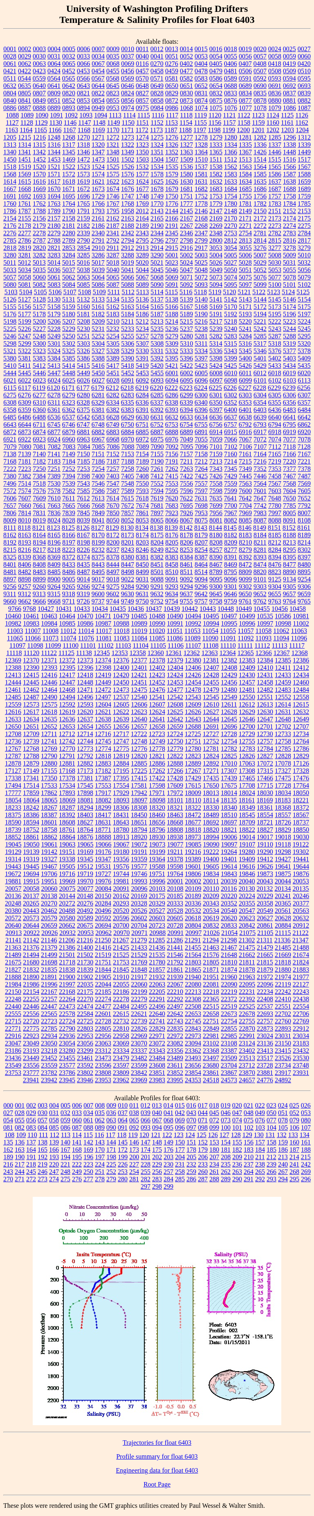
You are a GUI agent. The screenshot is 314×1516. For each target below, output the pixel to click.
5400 (245, 358)
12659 (175, 726)
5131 (68, 299)
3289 (142, 255)
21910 (121, 976)
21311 (264, 940)
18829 (283, 829)
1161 (287, 122)
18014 (229, 792)
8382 (157, 557)
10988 (121, 623)
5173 (274, 306)
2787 (39, 240)
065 (134, 1120)
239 (271, 1164)
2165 (157, 218)
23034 (301, 1035)
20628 (283, 918)
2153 (304, 210)
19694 (31, 873)
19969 (67, 881)
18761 (67, 829)
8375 (98, 557)
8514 (201, 571)
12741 (49, 741)
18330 (211, 807)
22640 (157, 1013)
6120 (53, 387)
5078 (289, 277)
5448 (68, 372)
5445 (24, 372)
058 (54, 1120)
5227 (39, 328)
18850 (301, 829)
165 (42, 1149)
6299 (186, 395)
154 (226, 1142)
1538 (215, 166)
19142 (49, 851)
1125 (287, 115)
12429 (229, 674)
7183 (54, 461)
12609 (193, 704)
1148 (99, 122)
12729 (247, 733)
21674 (301, 954)
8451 (157, 564)
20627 (265, 918)
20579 (49, 918)
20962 (103, 932)
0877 (245, 100)
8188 (289, 535)
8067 (186, 520)
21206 (66, 940)
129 (247, 1134)
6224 (200, 387)
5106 (55, 291)
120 (144, 1134)
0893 (68, 107)
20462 (49, 910)
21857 (157, 969)
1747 (127, 196)
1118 (186, 115)
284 (168, 1179)
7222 (9, 468)
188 (306, 1149)
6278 (54, 395)
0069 (127, 63)
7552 (157, 483)
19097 (229, 844)
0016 (215, 48)
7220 (289, 461)
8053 (142, 520)
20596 (121, 918)
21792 (175, 962)
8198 (83, 542)
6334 (112, 402)
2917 (201, 247)
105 (283, 1127)
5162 (112, 306)
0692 (289, 85)
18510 (229, 814)
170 (100, 1149)
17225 (139, 770)
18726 (283, 822)
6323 (68, 402)
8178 (186, 535)
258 (180, 1171)
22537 (265, 1006)
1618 (68, 181)
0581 (171, 78)
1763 (54, 203)
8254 (201, 549)
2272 (260, 225)
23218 (49, 1050)
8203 (142, 542)
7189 (142, 461)
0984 (157, 107)
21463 (211, 947)
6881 (83, 431)
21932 (157, 976)
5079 (304, 277)
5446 (39, 372)
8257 (215, 549)
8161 (303, 527)
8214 (304, 542)
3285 (83, 255)
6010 (230, 372)
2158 (68, 218)
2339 (83, 233)
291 (248, 1179)
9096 (230, 579)
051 (283, 1112)
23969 (139, 1080)
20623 (247, 918)
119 (132, 1134)
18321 (175, 807)
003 (42, 1105)
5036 (54, 269)
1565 (274, 166)
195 (77, 1156)
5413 (54, 365)
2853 (68, 247)
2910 (98, 247)
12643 (193, 719)
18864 (67, 836)
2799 (201, 240)
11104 (140, 645)
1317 (68, 144)
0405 (215, 63)
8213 (289, 542)
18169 (264, 800)
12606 (139, 704)
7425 (201, 476)
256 (157, 1171)
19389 (193, 859)
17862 (49, 792)
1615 (24, 181)
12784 (265, 748)
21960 (229, 976)
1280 (230, 137)
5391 (142, 358)
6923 (39, 439)
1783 (274, 203)
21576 (211, 954)
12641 (157, 719)
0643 (83, 85)
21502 (85, 954)
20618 (193, 918)
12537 (121, 697)
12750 (175, 741)
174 (145, 1149)
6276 (24, 395)
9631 (142, 593)
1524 (98, 166)
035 (100, 1112)
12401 (139, 667)
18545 (247, 814)
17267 (193, 770)
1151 (142, 122)
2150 (260, 210)
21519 (103, 954)
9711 (68, 601)
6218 (127, 387)
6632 (171, 417)
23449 (31, 1057)
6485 (9, 417)
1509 (186, 159)
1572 (68, 174)
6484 (304, 409)
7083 (69, 446)
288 (214, 1179)
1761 (24, 203)
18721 (265, 822)
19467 (49, 866)
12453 (175, 682)
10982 (13, 623)
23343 (157, 1050)
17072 (265, 763)
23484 (157, 1057)
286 (191, 1179)
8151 (274, 527)
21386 (67, 947)
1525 (112, 166)
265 (260, 1171)
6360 (39, 409)
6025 (68, 380)
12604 (103, 704)
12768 (31, 748)
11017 (104, 630)
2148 (230, 210)
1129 (41, 122)
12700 (247, 726)
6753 (171, 424)
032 (65, 1112)
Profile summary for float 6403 (156, 1456)
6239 (289, 387)
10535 (265, 616)
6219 (141, 387)
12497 (103, 697)
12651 (31, 726)
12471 (85, 689)
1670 (54, 188)
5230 (83, 328)
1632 (215, 181)
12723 (157, 733)
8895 (304, 571)
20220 (229, 895)
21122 (300, 932)
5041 (127, 269)
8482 (24, 571)
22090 (229, 984)
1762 (39, 203)
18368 (283, 807)
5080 (9, 284)
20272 (67, 903)
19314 (13, 859)
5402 (274, 358)
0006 (83, 48)
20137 (31, 895)
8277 (230, 549)
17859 (31, 792)
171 (111, 1149)
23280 (67, 1050)
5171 (245, 306)
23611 (175, 1065)
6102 (274, 380)
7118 (289, 446)
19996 (157, 881)
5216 (201, 321)
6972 (142, 439)
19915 (31, 881)
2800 (215, 240)
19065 (85, 844)
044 (203, 1112)
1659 (304, 181)
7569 (304, 483)
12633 (13, 719)
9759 (230, 601)
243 (8, 1171)
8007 (304, 512)
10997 (265, 623)
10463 (49, 616)
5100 (274, 284)
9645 (215, 593)
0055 (230, 56)
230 (168, 1164)
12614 (283, 704)
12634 (31, 719)
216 (8, 1164)
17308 (247, 770)
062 (100, 1120)
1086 (289, 107)
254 (134, 1171)
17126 (301, 763)
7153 (127, 454)
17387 (103, 778)
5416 (98, 365)
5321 (9, 350)
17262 (157, 770)
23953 (103, 1080)
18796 (157, 829)
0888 (39, 107)
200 (134, 1156)
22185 (103, 991)
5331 (157, 350)
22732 (121, 1021)
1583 (230, 174)
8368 (39, 557)
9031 (142, 579)
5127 (24, 299)
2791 (98, 240)
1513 (245, 159)
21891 (49, 976)
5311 (201, 343)
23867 (229, 1072)
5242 (260, 328)
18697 (229, 822)
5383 (39, 358)
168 (77, 1149)
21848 (139, 969)
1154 (185, 122)
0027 (304, 48)
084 (42, 1127)
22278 (121, 999)
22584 (85, 1013)
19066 (103, 844)
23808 (103, 1072)
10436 (136, 608)
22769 (301, 1021)
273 (42, 1179)
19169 (85, 851)
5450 (98, 372)
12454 (193, 682)
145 (123, 1142)
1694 (54, 196)
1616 (39, 181)
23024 (265, 1035)
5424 (215, 365)
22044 (103, 984)
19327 (49, 859)
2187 (112, 225)
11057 (245, 630)
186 (283, 1149)
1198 (214, 129)
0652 (201, 85)
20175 (157, 895)
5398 (215, 358)
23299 (85, 1050)
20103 (157, 888)
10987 (103, 623)
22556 (31, 1013)
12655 (103, 726)
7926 (186, 512)
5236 (171, 328)
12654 (85, 726)
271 (20, 1179)
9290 (142, 586)
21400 (85, 947)
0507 (260, 71)
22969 (139, 1035)
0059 (289, 56)
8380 (127, 557)
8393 (260, 557)
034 (88, 1112)
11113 (279, 645)
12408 (229, 667)
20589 (85, 918)
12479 (211, 689)
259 (191, 1171)
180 (214, 1149)
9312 (24, 593)
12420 (121, 674)
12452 (157, 682)
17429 (193, 778)
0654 (215, 85)
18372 (301, 807)
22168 (67, 991)
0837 (289, 93)
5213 (157, 321)
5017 (98, 262)
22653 (193, 1013)
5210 (112, 321)
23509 (229, 1057)
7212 (201, 461)
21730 (85, 962)
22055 (121, 984)
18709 (247, 822)
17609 (175, 785)
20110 (211, 888)
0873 (186, 100)
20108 (175, 888)
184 (260, 1149)
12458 (265, 682)
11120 (31, 652)
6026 (83, 380)
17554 (121, 785)
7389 (54, 476)
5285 (260, 336)
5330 (142, 350)
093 (145, 1127)
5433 (274, 365)
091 (123, 1127)
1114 (129, 115)
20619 (211, 918)
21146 (49, 940)
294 (283, 1179)
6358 (9, 409)
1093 (85, 115)
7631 (201, 498)
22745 (193, 1021)
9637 (186, 593)
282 (145, 1179)
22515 (211, 1006)
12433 (283, 674)
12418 (85, 674)
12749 (157, 741)
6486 (24, 417)
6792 (245, 424)
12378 (157, 660)
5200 (39, 321)
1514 (260, 159)
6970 (127, 439)
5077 (274, 277)
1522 (68, 166)
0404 (201, 63)
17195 (121, 770)
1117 (172, 115)
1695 (68, 196)
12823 (193, 755)
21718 (67, 962)
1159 (258, 122)
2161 (98, 218)
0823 (112, 93)
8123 (53, 527)
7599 (230, 490)
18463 (175, 814)
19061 (49, 844)
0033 (83, 56)
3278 (289, 247)
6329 (98, 402)
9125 (274, 579)
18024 (247, 792)
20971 (139, 932)
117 (110, 1134)
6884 (127, 431)
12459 (283, 682)
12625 (175, 711)
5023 (171, 262)
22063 (157, 984)
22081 (211, 984)
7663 (54, 505)
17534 (67, 785)
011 (134, 1105)
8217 (39, 549)
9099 (245, 579)
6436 (274, 409)
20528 (175, 910)
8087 (260, 520)
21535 (157, 954)
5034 (24, 269)
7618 (142, 498)
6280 (83, 395)
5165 (157, 306)
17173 (85, 770)
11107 (193, 645)
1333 (215, 144)
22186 (121, 991)
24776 (265, 1080)
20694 (103, 925)
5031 (289, 262)
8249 (157, 549)
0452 (68, 71)
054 (8, 1120)
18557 (283, 814)
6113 (304, 380)
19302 (301, 851)
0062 (24, 63)
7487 (304, 476)
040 (157, 1112)
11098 (35, 645)
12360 (156, 652)
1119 (200, 115)
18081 (85, 800)
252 (111, 1171)
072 (214, 1120)
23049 (31, 1043)
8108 (304, 520)
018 (214, 1105)
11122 (49, 652)
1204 (302, 129)
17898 (85, 792)
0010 (127, 48)
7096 (201, 446)
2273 (274, 225)
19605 (211, 866)
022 (260, 1105)
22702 (283, 1013)
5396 (186, 358)
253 (123, 1171)
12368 (300, 652)
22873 (265, 1028)
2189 (142, 225)
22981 (211, 1035)
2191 (171, 225)
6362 (68, 409)
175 (157, 1149)
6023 (39, 380)
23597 (121, 1065)
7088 (128, 446)
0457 (142, 71)
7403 (112, 476)
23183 (301, 1043)
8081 (215, 520)
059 (65, 1120)
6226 (230, 387)
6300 (201, 395)
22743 (175, 1021)
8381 (142, 557)
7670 (112, 505)
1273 (127, 137)
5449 (83, 372)
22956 (103, 1035)
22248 (13, 999)
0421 (9, 71)
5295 (304, 336)
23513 (247, 1057)
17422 (157, 778)
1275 (157, 137)
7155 (157, 454)
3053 (215, 247)
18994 (211, 836)
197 (100, 1156)
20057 (13, 888)
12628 (229, 711)
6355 (274, 402)
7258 (127, 468)
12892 (211, 763)
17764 (301, 785)
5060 (39, 277)
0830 (186, 93)
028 (20, 1112)
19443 (13, 866)
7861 (142, 512)
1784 (289, 203)
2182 (83, 225)
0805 (24, 93)
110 (32, 1134)
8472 (245, 564)
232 (191, 1164)
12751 (193, 741)
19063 (67, 844)
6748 (98, 424)
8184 (260, 535)
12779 (175, 748)
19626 (265, 866)
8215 (9, 549)
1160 (273, 122)
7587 (112, 490)
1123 (258, 115)
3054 (230, 247)
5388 (98, 358)
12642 (175, 719)
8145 (230, 527)
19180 (121, 851)
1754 (230, 196)
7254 (98, 468)
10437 (154, 608)
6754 (186, 424)
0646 (127, 85)
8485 (54, 571)
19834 (211, 873)
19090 (211, 844)
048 (248, 1112)
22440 (13, 1006)
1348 (112, 152)
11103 (123, 645)
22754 (229, 1021)
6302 (230, 395)
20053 (301, 881)
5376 (274, 350)
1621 (98, 181)
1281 (245, 137)
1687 (274, 188)
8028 (68, 520)
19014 (247, 836)
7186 (98, 461)
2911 (112, 247)
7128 (303, 446)
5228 (54, 328)
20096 (139, 888)
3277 (274, 247)
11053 (192, 630)
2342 (127, 233)
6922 (24, 439)
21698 (49, 962)
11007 (32, 630)
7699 (215, 505)
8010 (24, 520)
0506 (245, 71)
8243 (127, 549)
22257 (49, 999)
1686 (260, 188)
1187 (170, 129)
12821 (157, 755)
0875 (215, 100)
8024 (54, 520)
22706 (301, 1013)
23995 (175, 1080)
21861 (175, 969)
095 (168, 1127)
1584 (245, 174)
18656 (157, 822)
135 (8, 1142)
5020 (142, 262)
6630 (142, 417)
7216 (260, 461)
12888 (175, 763)
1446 (274, 152)
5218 (230, 321)
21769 (139, 962)
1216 (39, 137)
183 (248, 1149)
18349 (247, 807)
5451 (112, 372)
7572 (9, 490)
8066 (171, 520)
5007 (260, 255)
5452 (127, 372)
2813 (245, 240)
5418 (127, 365)
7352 (260, 468)
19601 (193, 866)
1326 (171, 144)
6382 (112, 409)
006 (77, 1105)
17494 (13, 785)
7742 (260, 505)
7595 (171, 490)
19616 (247, 866)
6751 (142, 424)
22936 (67, 1035)
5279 (171, 336)
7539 (68, 483)
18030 (265, 792)
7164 (260, 454)
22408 (265, 999)
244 (20, 1171)
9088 (157, 579)
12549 (229, 697)
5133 (98, 299)
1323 (142, 144)
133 (293, 1134)
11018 (121, 630)
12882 (85, 763)
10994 (211, 623)
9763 (274, 601)
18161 (246, 800)
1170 (113, 129)
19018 (283, 836)
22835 (175, 1028)
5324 (54, 350)
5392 (157, 358)
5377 (289, 350)
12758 (283, 741)
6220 (156, 387)
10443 (208, 608)
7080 (24, 446)
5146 (289, 299)
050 (271, 1112)
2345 (171, 233)
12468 (67, 689)
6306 (289, 395)
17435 (211, 778)
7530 (54, 483)
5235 (157, 328)
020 (237, 1105)
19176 (103, 851)
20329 (157, 903)
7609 (39, 498)
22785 (49, 1028)
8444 (112, 564)
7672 (127, 505)
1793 (98, 210)
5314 (215, 343)
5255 (127, 336)
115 (88, 1134)
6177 (83, 387)
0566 (83, 78)
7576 (39, 490)
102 (248, 1127)
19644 (301, 866)
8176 (171, 535)
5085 (83, 284)
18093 (121, 800)
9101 (260, 579)
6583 (98, 417)
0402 (186, 63)
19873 (265, 873)
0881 (289, 100)
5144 (260, 299)
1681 (186, 188)
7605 (304, 490)
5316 (245, 343)
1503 (142, 159)
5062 (68, 277)
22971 (157, 1035)
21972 (265, 976)
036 (111, 1112)
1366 (230, 152)
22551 (283, 1006)
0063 (39, 63)
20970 (121, 932)
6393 (171, 409)
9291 (157, 586)
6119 (39, 387)
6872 (9, 431)
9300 (215, 586)
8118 (24, 527)
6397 (215, 409)
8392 (245, 557)
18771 (103, 829)
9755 (186, 601)
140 (65, 1142)
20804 (193, 925)
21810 (229, 962)
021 (248, 1105)
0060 (304, 56)
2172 (260, 218)
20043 (265, 881)
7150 (83, 454)
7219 (274, 461)
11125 (66, 652)
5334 (201, 350)
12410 (265, 667)
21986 (31, 984)
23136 (265, 1043)
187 (294, 1149)
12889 (193, 763)
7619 (157, 498)
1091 (56, 115)
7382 (24, 476)
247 (54, 1171)
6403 (260, 409)
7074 (274, 439)
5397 (201, 358)
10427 (46, 608)
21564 (193, 954)
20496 (103, 910)
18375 (13, 814)
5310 (186, 343)
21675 (13, 962)
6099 (245, 380)
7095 (186, 446)
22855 (229, 1028)
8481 (9, 571)
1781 (245, 203)
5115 (171, 291)
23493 (193, 1057)
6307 (304, 395)
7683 (171, 505)
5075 (245, 277)
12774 (103, 748)
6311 (53, 402)
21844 (103, 969)
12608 (175, 704)
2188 (127, 225)
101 (237, 1127)
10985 (67, 623)
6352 (230, 402)
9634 (171, 593)
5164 (142, 306)
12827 (265, 755)
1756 (260, 196)
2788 (54, 240)
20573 (31, 918)
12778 (157, 748)
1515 (274, 159)
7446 (260, 476)
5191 (215, 314)
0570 (142, 78)
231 (180, 1164)
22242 (283, 991)
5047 (186, 269)
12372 (67, 660)
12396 (85, 667)
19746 (139, 873)
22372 (229, 999)
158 (271, 1142)
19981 (121, 881)
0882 (304, 100)
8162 (9, 535)
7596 (186, 490)
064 (123, 1120)
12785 (283, 748)
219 (42, 1164)
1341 (24, 152)
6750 (127, 424)
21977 (301, 976)
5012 (24, 262)
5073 (215, 277)
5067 (142, 277)
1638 (289, 181)
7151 (98, 454)
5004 (215, 255)
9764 (289, 601)
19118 (283, 844)
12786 (301, 748)
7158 (201, 454)
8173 (127, 535)
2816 (289, 240)
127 (224, 1134)
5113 (142, 291)
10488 (157, 616)
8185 (274, 535)
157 (260, 1142)
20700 (121, 925)
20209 (211, 895)
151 (191, 1142)
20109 (193, 888)
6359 (24, 409)
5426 (245, 365)
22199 (139, 991)
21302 (246, 940)
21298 (228, 940)
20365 (283, 903)
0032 (68, 56)
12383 (247, 660)
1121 (229, 115)
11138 (84, 652)
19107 (247, 844)
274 (54, 1179)
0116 (142, 63)
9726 (83, 601)
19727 (103, 873)
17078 (283, 763)
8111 (10, 527)
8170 (98, 535)
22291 (157, 999)
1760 (9, 203)
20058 (31, 888)
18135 (228, 800)
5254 (112, 336)
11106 (176, 645)
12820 (139, 755)
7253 (83, 468)
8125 (68, 527)
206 (203, 1156)
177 (180, 1149)
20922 (31, 932)
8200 (112, 542)
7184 (68, 461)
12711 (49, 733)
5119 (215, 291)
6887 (157, 431)
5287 (274, 336)
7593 (142, 490)
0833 (230, 93)
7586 (98, 490)
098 (203, 1127)
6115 (10, 387)
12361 (174, 652)
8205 (171, 542)
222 (77, 1164)
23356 (175, 1050)
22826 (139, 1028)
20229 (265, 895)
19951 (49, 881)
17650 (211, 785)
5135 (127, 299)
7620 (171, 498)
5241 (245, 328)
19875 (283, 873)
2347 (201, 233)
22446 (31, 1006)
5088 (127, 284)
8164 (39, 535)
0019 (245, 48)
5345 (245, 350)
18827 (265, 829)
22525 (247, 1006)
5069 (171, 277)
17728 (283, 785)
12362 (192, 652)
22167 (49, 991)
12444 (13, 682)
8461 (186, 564)
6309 (24, 402)
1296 (289, 137)
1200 (243, 129)
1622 (112, 181)
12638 (103, 719)
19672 (13, 873)
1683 (215, 188)
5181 (83, 314)
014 (168, 1105)
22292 (175, 999)
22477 (103, 1006)
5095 (230, 284)
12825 (229, 755)
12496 (85, 697)
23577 (67, 1065)
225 (111, 1164)
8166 (68, 535)
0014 (186, 48)
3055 (245, 247)
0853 (83, 100)
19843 (229, 873)
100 (226, 1127)
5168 (201, 306)
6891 (201, 431)
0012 (157, 48)
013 (157, 1105)
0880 (274, 100)
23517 (265, 1057)
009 (111, 1105)
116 (99, 1134)
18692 (211, 822)
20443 (31, 910)
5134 (112, 299)
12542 (175, 697)
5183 (112, 314)
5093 (201, 284)
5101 (289, 284)
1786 (9, 210)
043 (191, 1112)
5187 (157, 314)
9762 (260, 601)
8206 (186, 542)
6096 (201, 380)
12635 (49, 719)
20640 (13, 925)
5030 (274, 262)
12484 (301, 689)
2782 (274, 233)
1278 (201, 137)
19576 (121, 866)
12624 (157, 711)
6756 (215, 424)
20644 (31, 925)
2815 (274, 240)
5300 (39, 343)
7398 (83, 476)
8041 (98, 520)
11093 (263, 638)
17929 (121, 792)
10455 (261, 608)
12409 (247, 667)
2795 (142, 240)
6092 (142, 380)
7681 (157, 505)
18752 (31, 829)
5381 (24, 358)
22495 (139, 1006)
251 (100, 1171)
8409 (54, 564)
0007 (98, 48)
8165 (54, 535)
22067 (175, 984)
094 (157, 1127)
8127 (97, 527)
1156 (215, 122)
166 (54, 1149)
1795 (112, 210)
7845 (83, 512)
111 (43, 1134)
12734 (301, 733)
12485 (13, 697)
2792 (112, 240)
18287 (67, 807)
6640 (274, 417)
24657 (247, 1080)
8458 (171, 564)
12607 (157, 704)
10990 (157, 623)
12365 (246, 652)
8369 (54, 557)
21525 (121, 954)
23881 (265, 1072)
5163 (127, 306)
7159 (215, 454)
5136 (142, 299)
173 (134, 1149)
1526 (127, 166)
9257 (24, 586)
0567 (98, 78)
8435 (83, 564)
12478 (193, 689)
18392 (67, 814)
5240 (230, 328)
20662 (67, 925)
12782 (229, 748)
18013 (211, 792)
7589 (127, 490)
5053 (274, 269)
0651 (186, 85)
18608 (67, 822)
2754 (245, 233)
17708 (247, 785)
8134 (141, 527)
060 (77, 1120)
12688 (193, 726)
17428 (175, 778)
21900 (67, 976)
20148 (85, 895)
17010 (229, 763)
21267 (120, 940)
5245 (304, 328)
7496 (9, 483)
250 (88, 1171)
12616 (13, 711)
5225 (9, 328)
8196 (54, 542)
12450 (121, 682)
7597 (201, 490)
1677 (142, 188)
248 (65, 1171)
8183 (245, 535)
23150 (283, 1043)
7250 (39, 468)
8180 (215, 535)
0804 (9, 93)
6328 (83, 402)
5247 (24, 336)
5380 (9, 358)
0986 (171, 107)
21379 (49, 947)
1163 (11, 129)
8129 (112, 527)
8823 (274, 571)
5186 (142, 314)
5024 (186, 262)
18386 (31, 814)
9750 (142, 601)
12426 (193, 674)
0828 (157, 93)
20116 (229, 888)
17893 (67, 792)
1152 (156, 122)
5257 (142, 336)
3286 (98, 255)
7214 (230, 461)
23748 (301, 1065)
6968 (112, 439)
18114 (211, 800)
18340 (229, 807)
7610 (54, 498)
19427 (283, 859)
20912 (301, 925)
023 (271, 1105)
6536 (54, 417)
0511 (9, 78)
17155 (49, 770)
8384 (186, 557)
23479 (121, 1057)
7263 (186, 468)
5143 (245, 299)
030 (42, 1112)
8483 (39, 571)
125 (201, 1134)
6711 (39, 424)
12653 (67, 726)
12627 (211, 711)
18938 (175, 836)
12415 (31, 674)
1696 (83, 196)
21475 (247, 947)
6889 (186, 431)
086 (65, 1127)
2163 (127, 218)
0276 (171, 63)
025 (294, 1105)
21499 (49, 954)
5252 (98, 336)
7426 (215, 476)
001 (20, 1105)
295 (294, 1179)
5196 (289, 314)
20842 (247, 925)
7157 (186, 454)
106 (294, 1127)
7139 (24, 454)
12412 (301, 667)
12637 (85, 719)
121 (156, 1134)
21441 (175, 947)
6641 (289, 417)
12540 (139, 697)
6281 (98, 395)
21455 (193, 947)
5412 (39, 365)
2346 (186, 233)
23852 (175, 1072)
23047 (13, 1043)
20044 (283, 881)
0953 (112, 107)
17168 (67, 770)
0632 (9, 85)
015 (180, 1105)
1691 (9, 196)
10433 (82, 608)
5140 (201, 299)
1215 (24, 137)
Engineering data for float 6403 (157, 1470)
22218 (211, 991)
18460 (157, 814)
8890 (289, 571)
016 (191, 1105)
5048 (201, 269)
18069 (67, 800)
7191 (171, 461)
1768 (127, 203)
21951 (211, 976)
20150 (103, 895)
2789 (68, 240)
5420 (157, 365)
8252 (171, 549)
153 (214, 1142)
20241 (283, 895)
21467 (229, 947)
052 (294, 1112)
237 (248, 1164)
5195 (274, 314)
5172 (260, 306)
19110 (265, 844)
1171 (127, 129)
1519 (24, 166)
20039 (229, 881)
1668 (24, 188)
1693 (39, 196)
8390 (215, 557)
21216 (84, 940)
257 (168, 1171)
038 (134, 1112)
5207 (68, 321)
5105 (40, 291)
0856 (127, 100)
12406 (193, 667)
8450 (142, 564)
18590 (13, 822)
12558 (301, 697)
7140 (39, 454)
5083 (54, 284)
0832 (215, 93)
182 (237, 1149)
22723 (49, 1021)
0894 (83, 107)
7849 (98, 512)
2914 (157, 247)
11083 (121, 638)
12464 (49, 689)
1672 (83, 188)
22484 (121, 1006)
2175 (304, 218)
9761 (245, 601)
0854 (98, 100)
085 (54, 1127)
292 (260, 1179)
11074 (68, 638)
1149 (113, 122)
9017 (98, 579)
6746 (68, 424)
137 (31, 1142)
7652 (304, 498)
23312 (103, 1050)
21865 (193, 969)
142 (88, 1142)
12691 (211, 726)
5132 (83, 299)
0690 (260, 85)
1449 (304, 152)
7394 (68, 476)
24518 (211, 1080)
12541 (157, 697)
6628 (112, 417)
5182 (98, 314)
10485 (139, 616)
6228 (259, 387)
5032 (304, 262)
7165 (274, 454)
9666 (39, 601)
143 (100, 1142)
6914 (215, 431)
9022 (127, 579)
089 (100, 1127)
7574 (24, 490)
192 (42, 1156)
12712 (67, 733)
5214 (171, 321)
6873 (24, 431)
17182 (103, 770)
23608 (157, 1065)
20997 (193, 932)
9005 (68, 579)
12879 (31, 763)
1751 (186, 196)
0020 (260, 48)
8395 (289, 557)
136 (20, 1142)
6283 (127, 395)
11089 (192, 638)
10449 (244, 608)
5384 (54, 358)
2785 (9, 240)
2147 (215, 210)
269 (306, 1171)
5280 (186, 336)
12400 (121, 667)
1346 (83, 152)
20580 (67, 918)
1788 (39, 210)
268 (294, 1171)
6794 (274, 424)
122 (167, 1134)
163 (20, 1149)
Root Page (157, 1484)
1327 (186, 144)
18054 (13, 800)
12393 (49, 667)
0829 (171, 93)
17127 (13, 770)
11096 (299, 638)
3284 (68, 255)
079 (294, 1120)
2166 (171, 218)
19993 (139, 881)
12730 (265, 733)
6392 (157, 409)
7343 (215, 468)
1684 (230, 188)
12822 (175, 755)
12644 (211, 719)
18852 (13, 836)
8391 (230, 557)
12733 (283, 733)
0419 (289, 63)
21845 (121, 969)
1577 (142, 174)
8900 (54, 579)
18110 (193, 800)
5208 (83, 321)
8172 (112, 535)
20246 (301, 895)
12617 (31, 711)
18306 (121, 807)
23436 (13, 1057)
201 (145, 1156)
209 (237, 1156)
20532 (193, 910)
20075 (67, 888)
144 (111, 1142)
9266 (83, 586)
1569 (24, 174)
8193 (24, 542)
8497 (112, 571)
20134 (282, 888)
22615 (121, 1013)
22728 (103, 1021)
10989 (139, 623)
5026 (215, 262)
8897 (9, 579)
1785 (304, 203)
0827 (142, 93)
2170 (230, 218)
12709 (31, 733)
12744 (85, 741)
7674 (142, 505)
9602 (112, 593)
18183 (282, 800)
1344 (54, 152)
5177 (24, 314)
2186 (98, 225)
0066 (83, 63)
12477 (175, 689)
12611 (229, 704)
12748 (139, 741)
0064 (54, 63)
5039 (98, 269)
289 (226, 1179)
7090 (157, 446)
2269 (215, 225)
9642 (201, 593)
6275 (9, 395)
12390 (31, 667)
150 (180, 1142)
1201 (258, 129)
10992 (193, 623)
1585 (260, 174)
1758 (289, 196)
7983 (260, 512)
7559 (230, 483)
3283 (54, 255)
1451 (24, 159)
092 (134, 1127)
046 (226, 1112)
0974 (127, 107)
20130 (246, 888)
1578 (157, 174)
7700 (230, 505)
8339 (24, 557)
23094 (193, 1043)
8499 (142, 571)
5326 (83, 350)
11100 (70, 645)
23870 (247, 1072)
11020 (157, 630)
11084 (139, 638)
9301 (230, 586)
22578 (67, 1013)
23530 (301, 1057)
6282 (112, 395)
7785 (289, 505)
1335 (245, 144)
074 (237, 1120)
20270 (49, 903)
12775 (121, 748)
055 (20, 1120)
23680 (211, 1065)
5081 (24, 284)
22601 (103, 1013)
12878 (13, 763)
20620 (229, 918)
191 (31, 1156)
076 (260, 1120)
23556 (31, 1065)
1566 (289, 166)
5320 (304, 343)
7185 (83, 461)
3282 (39, 255)
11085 (157, 638)
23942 (49, 1080)
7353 (274, 468)
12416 (49, 674)
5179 (54, 314)
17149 (31, 770)
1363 (186, 152)
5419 (142, 365)
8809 (245, 571)
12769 (49, 748)
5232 (112, 328)
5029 (260, 262)
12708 (13, 733)
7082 (54, 446)
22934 (49, 1035)
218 (31, 1164)
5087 (112, 284)
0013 (171, 48)
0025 (289, 48)
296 (306, 1179)
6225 (215, 387)
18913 (121, 836)
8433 (68, 564)
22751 (211, 1021)
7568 (289, 483)
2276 (9, 233)
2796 (157, 240)
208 (226, 1156)
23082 (175, 1043)
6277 (39, 395)
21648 (229, 954)
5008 (274, 255)
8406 (24, 564)
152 (203, 1142)
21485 (283, 947)
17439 (229, 778)
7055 (201, 439)
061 (88, 1120)
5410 (9, 365)
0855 (112, 100)
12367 (282, 652)
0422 (24, 71)
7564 (260, 483)
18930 (157, 836)
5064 (98, 277)
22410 (283, 999)
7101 (216, 446)
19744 (121, 873)
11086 (175, 638)
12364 (228, 652)
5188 (171, 314)
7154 (142, 454)
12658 (157, 726)
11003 (15, 630)
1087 (304, 107)
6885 (142, 431)
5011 (9, 262)
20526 (139, 910)
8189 (304, 535)
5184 (127, 314)
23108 (229, 1043)
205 (191, 1156)
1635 (260, 181)
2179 (39, 225)
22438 (301, 999)
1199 (228, 129)
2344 (157, 233)
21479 (265, 947)
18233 (13, 807)
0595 (304, 78)
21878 (247, 969)
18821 (229, 829)
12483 (283, 689)
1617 (54, 181)
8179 (201, 535)
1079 (274, 107)
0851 (54, 100)
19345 (85, 859)
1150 (127, 122)
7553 (171, 483)
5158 (54, 306)
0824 (127, 93)
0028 (9, 56)
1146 (70, 122)
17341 (31, 778)
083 (31, 1127)
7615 (127, 498)
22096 (265, 984)
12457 (247, 682)
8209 (230, 542)
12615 (301, 704)
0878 (260, 100)
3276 (260, 247)
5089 (142, 284)
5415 (83, 365)
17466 (265, 778)
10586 (283, 616)
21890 (31, 976)
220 (54, 1164)
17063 (247, 763)
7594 (157, 490)
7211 (186, 461)
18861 (31, 836)
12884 (121, 763)
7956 (215, 512)
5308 (157, 343)
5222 (274, 321)
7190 (157, 461)
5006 (245, 255)
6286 (171, 395)
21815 (265, 962)
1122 (244, 115)
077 (271, 1120)
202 (157, 1156)
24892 (283, 1080)
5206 (54, 321)
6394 (186, 409)
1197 (199, 129)
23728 (265, 1065)
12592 (67, 704)
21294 (210, 940)
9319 (83, 593)
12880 (49, 763)
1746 (112, 196)
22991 (247, 1035)
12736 (13, 741)
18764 (85, 829)
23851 (157, 1072)
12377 (139, 660)
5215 (186, 321)
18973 (193, 836)
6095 (186, 380)
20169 (139, 895)
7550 (142, 483)
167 (65, 1149)
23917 (283, 1072)
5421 (171, 365)
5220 (245, 321)
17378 (67, 778)
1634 (245, 181)
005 (65, 1105)
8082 (230, 520)
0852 (68, 100)
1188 (185, 129)
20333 (175, 903)
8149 (259, 527)
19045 (13, 844)
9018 (112, 579)
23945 (67, 1080)
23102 (211, 1043)
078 (283, 1120)
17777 (13, 792)
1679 (171, 188)
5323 (39, 350)
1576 (127, 174)
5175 (304, 306)
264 (248, 1171)
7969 (245, 512)
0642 (68, 85)
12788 (31, 755)
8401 (9, 564)
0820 (68, 93)
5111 (114, 291)
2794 (127, 240)
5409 (304, 358)
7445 (245, 476)
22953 (85, 1035)
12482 (265, 689)
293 (271, 1179)
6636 (215, 417)
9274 (98, 586)
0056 (245, 56)
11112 (262, 645)
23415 (283, 1050)
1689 (304, 188)
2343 (142, 233)
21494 (31, 954)
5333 (186, 350)
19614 (229, 866)
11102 (106, 645)
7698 (201, 505)
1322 (127, 144)
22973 (193, 1035)
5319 (289, 343)
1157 (229, 122)
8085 (245, 520)
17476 (301, 778)
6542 (83, 417)
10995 (229, 623)
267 (283, 1171)
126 (213, 1134)
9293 (171, 586)
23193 (31, 1050)
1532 (142, 166)
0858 (157, 100)
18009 (193, 792)
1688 (289, 188)
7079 (10, 446)
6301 (215, 395)
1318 (83, 144)
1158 (244, 122)
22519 (229, 1006)
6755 (201, 424)
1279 (215, 137)
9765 (304, 601)
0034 (98, 56)
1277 (186, 137)
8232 (98, 549)
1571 (54, 174)
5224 (304, 321)
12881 (67, 763)
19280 (247, 851)
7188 (127, 461)
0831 (201, 93)
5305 (112, 343)
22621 (139, 1013)
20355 (247, 903)
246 (42, 1171)
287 (203, 1179)
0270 (157, 63)
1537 (201, 166)
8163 (24, 535)
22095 (247, 984)
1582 (215, 174)
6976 (171, 439)
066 (145, 1120)
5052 (260, 269)
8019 (39, 520)
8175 (157, 535)
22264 (67, 999)
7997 (274, 512)
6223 (186, 387)
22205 (157, 991)
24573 (229, 1080)
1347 (98, 152)
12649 (301, 719)
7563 (245, 483)
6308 (9, 402)
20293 (121, 903)
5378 (304, 350)
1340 (9, 152)
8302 (304, 549)
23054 (67, 1043)
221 (65, 1164)
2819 (24, 247)
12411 (283, 667)
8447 (127, 564)
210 (248, 1156)
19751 (157, 873)
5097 (245, 284)
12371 (49, 660)
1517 (304, 159)
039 (145, 1112)
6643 (9, 424)
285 (180, 1179)
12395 (67, 667)
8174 (142, 535)
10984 (49, 623)
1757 (274, 196)
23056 (85, 1043)
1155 (200, 122)
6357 (304, 402)
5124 (288, 291)
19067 (121, 844)
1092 (71, 115)
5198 (9, 321)
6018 (274, 372)
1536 (186, 166)
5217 (215, 321)
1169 (98, 129)
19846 (247, 873)
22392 (247, 999)
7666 (83, 505)
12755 (247, 741)
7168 (9, 461)
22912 (301, 1028)
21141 (13, 940)
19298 (283, 851)
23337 (139, 1050)
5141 (215, 299)
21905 (103, 976)
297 (145, 1186)
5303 (83, 343)
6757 (230, 424)
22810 (121, 1028)
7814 (24, 512)
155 (237, 1142)
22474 (85, 1006)
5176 (9, 314)
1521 (54, 166)
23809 (121, 1072)
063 (111, 1120)
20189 (193, 895)
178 (191, 1149)
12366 (264, 652)
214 (294, 1156)
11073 (50, 638)
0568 (112, 78)
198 (111, 1156)
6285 (157, 395)
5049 (215, 269)
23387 (229, 1050)
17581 (139, 785)
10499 (247, 616)
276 (77, 1179)
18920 (139, 836)
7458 (274, 476)
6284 (142, 395)
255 (145, 1171)
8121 (38, 527)
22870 (247, 1028)
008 (100, 1105)
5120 (229, 291)
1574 (98, 174)
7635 (215, 498)
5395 (171, 358)
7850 (112, 512)
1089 (27, 115)
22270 (85, 999)
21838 (67, 969)
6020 (304, 372)
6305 (274, 395)
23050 (49, 1043)
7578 (54, 490)
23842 (139, 1072)
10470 (85, 616)
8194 (39, 542)
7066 (230, 439)
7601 (260, 490)
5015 (68, 262)
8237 (112, 549)
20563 (301, 910)
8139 (171, 527)
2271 (245, 225)
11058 (263, 630)
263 (237, 1171)
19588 (157, 866)
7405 (127, 476)
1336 (260, 144)
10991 (175, 623)
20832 (211, 925)
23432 (301, 1050)
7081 (39, 446)
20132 (264, 888)
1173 (156, 129)
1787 (24, 210)
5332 (171, 350)
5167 (186, 306)
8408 (39, 564)
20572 (13, 918)
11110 (228, 645)
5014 (54, 262)
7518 (39, 483)
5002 (186, 255)
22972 (175, 1035)
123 (179, 1134)
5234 (142, 328)
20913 (13, 932)
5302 (68, 343)
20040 (247, 881)
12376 (121, 660)
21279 (138, 940)
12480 (229, 689)
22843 (193, 1028)
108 (9, 1134)
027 (8, 1112)
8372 (68, 557)
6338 (171, 402)
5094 (215, 284)
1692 (24, 196)
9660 (9, 601)
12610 (211, 704)
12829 (301, 755)
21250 (102, 940)
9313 (39, 593)
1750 (171, 196)
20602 (139, 918)
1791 (83, 210)
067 (157, 1120)
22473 (67, 1006)
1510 (201, 159)
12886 (157, 763)
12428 (211, 674)
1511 (215, 159)
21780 (157, 962)
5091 (171, 284)
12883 (103, 763)
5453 (142, 372)
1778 (201, 203)
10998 (283, 623)
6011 (245, 372)
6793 (260, 424)
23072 (157, 1043)
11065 (15, 638)
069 (180, 1120)
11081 (104, 638)
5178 (39, 314)
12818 (103, 755)
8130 (127, 527)
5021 (157, 262)
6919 (289, 431)
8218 (54, 549)
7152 (112, 454)
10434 (100, 608)
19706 (49, 873)
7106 (245, 446)
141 (77, 1142)
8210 (245, 542)
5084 (68, 284)
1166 (55, 129)
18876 (85, 836)
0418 (274, 63)
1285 (274, 137)
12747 (121, 741)
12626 (193, 711)
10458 (297, 608)
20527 (157, 910)
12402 (157, 667)
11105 (158, 645)
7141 (54, 454)
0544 (24, 78)
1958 (127, 210)
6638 (245, 417)
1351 (157, 152)
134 (305, 1134)
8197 (68, 542)
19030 (301, 836)
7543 (83, 483)
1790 (68, 210)
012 (145, 1105)
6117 (24, 387)
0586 (215, 78)
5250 (68, 336)
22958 (121, 1035)
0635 (24, 85)
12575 (49, 704)
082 (20, 1127)
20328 (139, 903)
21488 (301, 947)
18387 (49, 814)
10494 (193, 616)
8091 (289, 520)
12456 (229, 682)
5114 (156, 291)
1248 (54, 137)
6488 (39, 417)
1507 (171, 159)
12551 (265, 697)
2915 (171, 247)
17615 (193, 785)
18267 (49, 807)
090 (111, 1127)
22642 (175, 1013)
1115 (143, 115)
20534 (211, 910)
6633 (186, 417)
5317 (260, 343)
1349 (127, 152)
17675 (229, 785)
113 (65, 1134)
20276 (85, 903)
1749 (157, 196)
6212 (112, 387)
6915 (230, 431)
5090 (157, 284)
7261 (157, 468)
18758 (49, 829)
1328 (201, 144)
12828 (283, 755)
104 (271, 1127)
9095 (215, 579)
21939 (175, 976)
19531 (103, 866)
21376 (31, 947)
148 (157, 1142)
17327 (283, 770)
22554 (301, 1006)
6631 (157, 417)
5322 (24, 350)
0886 (9, 107)
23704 (229, 1065)
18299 (103, 807)
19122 (300, 844)
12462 (31, 689)
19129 (13, 851)
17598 (157, 785)
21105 (265, 932)
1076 (230, 107)
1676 (127, 188)
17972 (175, 792)
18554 (265, 814)
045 (214, 1112)
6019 (289, 372)
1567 (304, 166)
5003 (201, 255)
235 (226, 1164)
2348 (215, 233)
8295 (289, 549)
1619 (83, 181)
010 (123, 1105)
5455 (157, 372)
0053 (201, 56)
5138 (171, 299)
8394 (274, 557)
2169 (215, 218)
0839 (304, 93)
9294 (186, 586)
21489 (13, 954)
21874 (229, 969)
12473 (121, 689)
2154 (9, 218)
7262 (171, 468)
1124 (273, 115)
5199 (24, 321)
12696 (229, 726)
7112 (275, 446)
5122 (258, 291)
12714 (85, 733)
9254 (304, 579)
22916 (13, 1035)
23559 (49, 1065)
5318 (274, 343)
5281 (201, 336)
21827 (13, 969)
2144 (171, 210)
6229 (274, 387)
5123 (273, 291)
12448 (85, 682)
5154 (304, 299)
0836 (274, 93)
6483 (289, 409)
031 (54, 1112)
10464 (67, 616)
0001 (9, 48)
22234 (265, 991)
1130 (55, 122)
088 (88, 1127)
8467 (215, 564)
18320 (157, 807)
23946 (85, 1080)
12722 (139, 733)
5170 (230, 306)
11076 (86, 638)
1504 (157, 159)
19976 (103, 881)
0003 (39, 48)
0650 (171, 85)
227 (134, 1164)
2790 (83, 240)
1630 (186, 181)
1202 (272, 129)
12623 (139, 711)
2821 (54, 247)
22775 (31, 1028)
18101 (175, 800)
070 (191, 1120)
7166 (289, 454)
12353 (120, 652)
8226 (83, 549)
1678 (157, 188)
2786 (24, 240)
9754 (171, 601)
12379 (175, 660)
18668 (175, 822)
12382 (229, 660)
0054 (215, 56)
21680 (31, 962)
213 (283, 1156)
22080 (193, 984)
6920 (304, 431)
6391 (142, 409)
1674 (112, 188)
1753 (215, 196)
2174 (289, 218)
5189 (186, 314)
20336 (193, 903)
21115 (283, 932)
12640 (139, 719)
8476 (274, 564)
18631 (103, 822)
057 (42, 1120)
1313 (9, 144)
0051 (171, 56)
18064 (31, 800)
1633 (230, 181)
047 (237, 1112)
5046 (171, 269)
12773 (85, 748)
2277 (24, 233)
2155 (24, 218)
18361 (265, 807)
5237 (186, 328)
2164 (142, 218)
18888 (103, 836)
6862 (304, 424)
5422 (186, 365)
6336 (142, 402)
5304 (98, 343)
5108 (84, 291)
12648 (283, 719)
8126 (83, 527)
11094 (281, 638)
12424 (175, 674)
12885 (139, 763)
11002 (301, 623)
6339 (186, 402)
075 (248, 1120)
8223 (68, 549)
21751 (103, 962)
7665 (68, 505)
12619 (67, 711)
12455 (211, 682)
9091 (171, 579)
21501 (67, 954)
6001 (171, 372)
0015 (201, 48)
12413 (13, 674)
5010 (304, 255)
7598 (215, 490)
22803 (85, 1028)
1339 (304, 144)
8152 (289, 527)
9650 (245, 593)
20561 (283, 910)
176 (168, 1149)
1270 (83, 137)
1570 (39, 174)
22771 (13, 1028)
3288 (127, 255)
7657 (9, 505)
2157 (54, 218)
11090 (210, 638)
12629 (247, 711)
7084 (83, 446)
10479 (121, 616)
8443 (98, 564)
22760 (283, 1021)
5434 (289, 365)
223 (88, 1164)
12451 (139, 682)
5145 (274, 299)
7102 (231, 446)
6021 (9, 380)
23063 (103, 1043)
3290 (157, 255)
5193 (245, 314)
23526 (283, 1057)
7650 (289, 498)
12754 (229, 741)
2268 (201, 225)
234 (214, 1164)
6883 (112, 431)
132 (282, 1134)
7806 (9, 512)
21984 (13, 984)
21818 (283, 962)
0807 (39, 93)
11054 (210, 630)
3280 (9, 255)
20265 (31, 903)
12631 (283, 711)
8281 (260, 549)
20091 (121, 888)
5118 (200, 291)
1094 (100, 115)
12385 (283, 660)
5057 (9, 277)
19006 (229, 836)
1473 (98, 159)
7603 (274, 490)
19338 (67, 859)
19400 (211, 859)
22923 (31, 1035)
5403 (289, 358)
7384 (39, 476)
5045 (157, 269)
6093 (157, 380)
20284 (103, 903)
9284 (127, 586)
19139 (31, 851)
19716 (67, 873)
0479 (215, 71)
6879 (68, 431)
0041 (157, 56)
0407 (245, 63)
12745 (103, 741)
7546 (98, 483)
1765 (83, 203)
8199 (98, 542)
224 (100, 1164)
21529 (139, 954)
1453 (54, 159)
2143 (157, 210)
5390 (127, 358)
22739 (139, 1021)
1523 (83, 166)
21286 (174, 940)
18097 (139, 800)
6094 (171, 380)
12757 (265, 741)
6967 (98, 439)
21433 (139, 947)
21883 (301, 969)
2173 (274, 218)
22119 (283, 984)
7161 (245, 454)
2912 (127, 247)
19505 (67, 866)
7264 (201, 468)
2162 (112, 218)
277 (88, 1179)
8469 (230, 564)
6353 (245, 402)
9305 (289, 586)
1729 (98, 196)
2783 (289, 233)
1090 (41, 115)
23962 (121, 1080)
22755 (247, 1021)
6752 (157, 424)
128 (236, 1134)
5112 (127, 291)
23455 (67, 1057)
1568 (9, 174)
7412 (157, 476)
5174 (289, 306)
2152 (289, 210)
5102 (304, 284)
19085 (193, 844)
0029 (24, 56)
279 (111, 1179)
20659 (49, 925)
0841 (24, 100)
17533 (49, 785)
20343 (211, 903)
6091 (127, 380)
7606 (9, 498)
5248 (39, 336)
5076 (260, 277)
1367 (245, 152)
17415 (139, 778)
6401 (245, 409)
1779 (215, 203)
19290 (265, 851)
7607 (24, 498)
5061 (54, 277)
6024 (54, 380)
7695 (186, 505)
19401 (229, 859)
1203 (287, 129)
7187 (112, 461)
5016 (83, 262)
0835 (260, 93)
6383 (127, 409)
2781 (260, 233)
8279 (245, 549)
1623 (127, 181)
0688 (230, 85)
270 (8, 1179)
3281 (24, 255)
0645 (112, 85)
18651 (139, 822)
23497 (211, 1057)
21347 (300, 940)
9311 (9, 593)
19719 (85, 873)
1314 (24, 144)
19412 (265, 859)
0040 (142, 56)
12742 (67, 741)
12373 (85, 660)
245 (31, 1171)
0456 (127, 71)
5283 (230, 336)
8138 (156, 527)
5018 (112, 262)
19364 (157, 859)
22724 (67, 1021)
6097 (215, 380)
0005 (68, 48)
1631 (201, 181)
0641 (54, 85)
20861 (265, 925)
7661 (39, 505)
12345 (102, 652)
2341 (112, 233)
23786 (67, 1072)
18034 (283, 792)
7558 (215, 483)
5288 (289, 336)
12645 (229, 719)
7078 (304, 439)
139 (54, 1142)
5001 (171, 255)
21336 (282, 940)
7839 (68, 512)
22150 (13, 991)
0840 (9, 100)
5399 (230, 358)
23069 (121, 1043)
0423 (39, 71)
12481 (247, 689)
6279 (68, 395)
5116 (185, 291)
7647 (260, 498)
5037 (68, 269)
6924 (54, 439)
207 (214, 1156)
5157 (39, 306)
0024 (274, 48)
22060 (139, 984)
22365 (211, 999)
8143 (200, 527)
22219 (229, 991)
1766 (98, 203)
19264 (229, 851)
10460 (13, 616)
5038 (83, 269)
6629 (127, 417)
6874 (39, 431)
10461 (31, 616)
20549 (265, 910)
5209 (98, 321)
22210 (175, 991)
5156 (24, 306)
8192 (9, 542)
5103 (11, 291)
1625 (157, 181)
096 (180, 1127)
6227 (244, 387)
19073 (157, 844)
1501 (112, 159)
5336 (215, 350)
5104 (25, 291)
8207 (201, 542)
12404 (175, 667)
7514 (24, 483)
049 (260, 1112)
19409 (247, 859)
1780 (230, 203)
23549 (13, 1065)
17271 (211, 770)
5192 (230, 314)
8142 (186, 527)
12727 (211, 733)
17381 (85, 778)
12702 (283, 726)
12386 (301, 660)
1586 (274, 174)
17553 (103, 785)
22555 (13, 1013)
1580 (186, 174)
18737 (301, 822)
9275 (112, 586)
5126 (9, 299)
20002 (193, 881)
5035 (39, 269)
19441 (301, 859)
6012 (260, 372)
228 (145, 1164)
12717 (121, 733)
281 (134, 1179)
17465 (247, 778)
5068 (157, 277)
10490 (175, 616)
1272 (112, 137)
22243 (301, 991)
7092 (172, 446)
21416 (103, 947)
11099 (53, 645)
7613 (98, 498)
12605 (121, 704)
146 (134, 1142)
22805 (103, 1028)
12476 (157, 689)
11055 (228, 630)
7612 (83, 498)
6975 (157, 439)
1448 (289, 152)
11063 (299, 630)
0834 (245, 93)
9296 (201, 586)
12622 (121, 711)
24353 (193, 1080)
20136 (13, 895)
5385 (68, 358)
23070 (139, 1043)
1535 (171, 166)
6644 (24, 424)
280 (123, 1179)
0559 (39, 78)
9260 (39, 586)
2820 (39, 247)
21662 (247, 954)
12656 (121, 726)
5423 (201, 365)
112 (54, 1134)
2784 (304, 233)
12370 (31, 660)
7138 (9, 454)
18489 (211, 814)
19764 (175, 873)
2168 (201, 218)
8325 (9, 557)
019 (226, 1105)
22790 (67, 1028)
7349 (245, 468)
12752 (211, 741)
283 (157, 1179)
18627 (85, 822)
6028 (112, 380)
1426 (260, 152)
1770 (157, 203)
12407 (211, 667)
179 (203, 1149)
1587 (289, 174)
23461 (85, 1057)
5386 (83, 358)
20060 (49, 888)
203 (168, 1156)
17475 (283, 778)
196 (88, 1156)
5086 (98, 284)
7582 (68, 490)
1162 (301, 122)
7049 (186, 439)
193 (54, 1156)
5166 (171, 306)
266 (271, 1171)
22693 (265, 1013)
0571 (157, 78)
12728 (229, 733)
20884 (283, 925)
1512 (230, 159)
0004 (54, 48)
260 (203, 1171)
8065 (157, 520)
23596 (103, 1065)
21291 (192, 940)
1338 (289, 144)
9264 (54, 586)
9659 (304, 593)
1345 (68, 152)
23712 (247, 1065)
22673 (229, 1013)
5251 (83, 336)
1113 (115, 115)
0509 (289, 71)
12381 (211, 660)
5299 (24, 343)
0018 (230, 48)
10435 (118, 608)
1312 (304, 137)
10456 (279, 608)
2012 (142, 210)
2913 (142, 247)
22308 (193, 999)
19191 (139, 851)
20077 (85, 888)
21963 (247, 976)
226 (123, 1164)
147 (145, 1142)
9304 (274, 586)
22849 (211, 1028)
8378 (112, 557)
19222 (211, 851)
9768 (29, 608)
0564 (54, 78)
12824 (211, 755)
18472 (193, 814)
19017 (265, 836)
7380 (9, 476)
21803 (193, 962)
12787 (13, 755)
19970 (85, 881)
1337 (274, 144)
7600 (245, 490)
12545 (211, 697)
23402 (247, 1050)
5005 (230, 255)
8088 (274, 520)
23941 (31, 1080)
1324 (157, 144)
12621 (103, 711)
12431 (265, 674)
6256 (303, 387)
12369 (13, 660)
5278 (157, 336)
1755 (245, 196)
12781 (211, 748)
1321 (112, 144)
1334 (230, 144)
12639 (121, 719)
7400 (98, 476)
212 (271, 1156)
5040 (112, 269)
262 (226, 1171)
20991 (175, 932)
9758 (215, 601)
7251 (54, 468)
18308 (139, 807)
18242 (31, 807)
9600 (98, 593)
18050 (301, 792)
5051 (245, 269)
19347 (103, 859)
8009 (9, 520)
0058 (274, 56)
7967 (230, 512)
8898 (24, 579)
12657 (139, 726)
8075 (201, 520)
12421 (139, 674)
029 (31, 1112)
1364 (201, 152)
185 (271, 1149)
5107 (69, 291)
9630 (127, 593)
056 (31, 1120)
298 (157, 1186)
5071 (186, 277)
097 (191, 1127)
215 (306, 1156)
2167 (186, 218)
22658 (211, 1013)
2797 (171, 240)
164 (31, 1149)
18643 (121, 822)
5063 (83, 277)
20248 (13, 903)
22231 (247, 991)
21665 (265, 954)
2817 (304, 240)
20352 (229, 903)
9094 (201, 579)
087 (77, 1127)
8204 (157, 542)
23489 (175, 1057)
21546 (175, 954)
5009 (289, 255)
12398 (103, 667)
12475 (139, 689)
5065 (112, 277)
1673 (98, 188)
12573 (31, 704)
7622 (186, 498)
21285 (156, 940)
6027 (98, 380)
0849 (39, 100)
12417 (67, 674)
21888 (13, 976)
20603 (157, 918)
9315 (54, 593)
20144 (67, 895)
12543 (193, 697)
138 (42, 1142)
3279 (304, 247)
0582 (186, 78)
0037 (127, 56)
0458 (157, 71)
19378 (175, 859)
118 (121, 1134)
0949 (98, 107)
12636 (67, 719)
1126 (301, 115)
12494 (67, 697)
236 (237, 1164)
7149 (68, 454)
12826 (247, 755)
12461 (13, 689)
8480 (304, 564)
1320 (98, 144)
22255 (31, 999)
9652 (260, 593)
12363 (210, 652)
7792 (304, 505)
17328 (301, 770)
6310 (39, 402)
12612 (247, 704)
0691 (274, 85)
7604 (289, 490)
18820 (211, 829)
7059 (215, 439)
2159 (83, 218)
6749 (112, 424)
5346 (260, 350)
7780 (274, 505)
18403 (85, 814)
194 (65, 1156)
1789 (54, 210)
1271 (98, 137)
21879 (265, 969)
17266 (175, 770)
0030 (39, 56)
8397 (304, 557)
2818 (9, 247)
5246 (9, 336)
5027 (230, 262)
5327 (98, 350)
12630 (265, 711)
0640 (39, 85)
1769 (142, 203)
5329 (127, 350)
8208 (215, 542)
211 (260, 1156)
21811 (247, 962)
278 (100, 1179)
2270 (230, 225)
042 (180, 1112)
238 (260, 1164)
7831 (39, 512)
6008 (215, 372)
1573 (83, 174)
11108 (211, 645)
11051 (175, 630)
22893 (283, 1028)
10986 (85, 623)
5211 (127, 321)
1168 (84, 129)
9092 (186, 579)
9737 (98, 601)
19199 (157, 851)
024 (283, 1105)
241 (294, 1164)
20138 (49, 895)
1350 (142, 152)
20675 (85, 925)
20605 (175, 918)
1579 (171, 174)
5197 (304, 314)
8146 (244, 527)
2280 (68, 233)
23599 (139, 1065)
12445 (31, 682)
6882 (98, 431)
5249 (54, 336)
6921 (9, 439)
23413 (265, 1050)
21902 (85, 976)
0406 (230, 63)
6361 (54, 409)
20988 (157, 932)
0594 (289, 78)
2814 (260, 240)
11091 (228, 638)
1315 (39, 144)
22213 (193, 991)
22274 (103, 999)
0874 (201, 100)
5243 (274, 328)
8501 (157, 571)
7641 (230, 498)
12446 (49, 682)
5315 (230, 343)
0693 (304, 85)
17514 (31, 785)
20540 (229, 910)
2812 (230, 240)
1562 (230, 166)
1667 (9, 188)
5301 (54, 343)
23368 (211, 1050)
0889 (54, 107)
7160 (230, 454)
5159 (68, 306)
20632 (301, 918)
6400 (230, 409)
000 (8, 1105)
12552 (283, 697)
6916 (245, 431)
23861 (211, 1072)
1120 (215, 115)
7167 (304, 454)
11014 (86, 630)
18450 (139, 814)
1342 (39, 152)
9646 (230, 593)
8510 (171, 571)
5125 (303, 291)
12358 (138, 652)
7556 (186, 483)
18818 (193, 829)
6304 (260, 395)
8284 (274, 549)
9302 (245, 586)
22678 (247, 1013)
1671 (68, 188)
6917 (260, 431)
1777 (186, 203)
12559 (13, 704)
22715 (13, 1021)
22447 (49, 1006)
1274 (142, 137)
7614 (112, 498)
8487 (83, 571)
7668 (98, 505)
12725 (193, 733)
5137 (157, 299)
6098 (230, 380)
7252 (68, 468)
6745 (54, 424)
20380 (13, 910)
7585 (83, 490)
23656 (193, 1065)
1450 (9, 159)
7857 (127, 512)
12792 (85, 755)
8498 (127, 571)
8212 (274, 542)
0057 (260, 56)
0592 (260, 78)
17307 (229, 770)
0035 (112, 56)
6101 (260, 380)
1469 (68, 159)
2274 (289, 225)
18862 (49, 836)
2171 (245, 218)
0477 (186, 71)
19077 (175, 844)
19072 (139, 844)
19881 (13, 881)
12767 (13, 748)
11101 (88, 645)
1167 (69, 129)
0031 (54, 56)
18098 (157, 800)
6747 (83, 424)
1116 (158, 115)
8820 (260, 571)
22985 (229, 1035)
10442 (190, 608)
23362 (193, 1050)
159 (283, 1142)
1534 (157, 166)
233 (203, 1164)
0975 (142, 107)
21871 (211, 969)
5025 (201, 262)
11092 (245, 638)
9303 (260, 586)
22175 (85, 991)
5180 (68, 314)
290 (237, 1179)
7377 (289, 468)
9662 (24, 601)
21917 (139, 976)
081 (8, 1127)
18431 (121, 814)
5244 (289, 328)
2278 (39, 233)
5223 (289, 321)
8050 (112, 520)
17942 (139, 792)
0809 (54, 93)
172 (123, 1149)
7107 (260, 446)
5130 (54, 299)
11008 (50, 630)
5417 (112, 365)
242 (306, 1164)
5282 (215, 336)
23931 (301, 1072)
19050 (31, 844)
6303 (245, 395)
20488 (67, 910)
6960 (68, 439)
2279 (54, 233)
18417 (103, 814)
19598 (175, 866)
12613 (265, 704)
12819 (121, 755)
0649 (157, 85)
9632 (157, 593)
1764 (68, 203)
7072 (260, 439)
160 (294, 1142)
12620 (85, 711)
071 (203, 1120)
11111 (245, 645)
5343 (230, 350)
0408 (260, 63)
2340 (98, 233)
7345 (230, 468)
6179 (97, 387)
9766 (14, 608)
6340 (201, 402)
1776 (171, 203)
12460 (301, 682)
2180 (54, 225)
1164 (26, 129)
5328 (112, 350)
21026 (211, 932)
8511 (186, 571)
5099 (260, 284)
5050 (230, 269)
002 (31, 1105)
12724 (175, 733)
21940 (193, 976)
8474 (260, 564)
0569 (127, 78)
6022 (24, 380)
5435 (304, 365)
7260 (142, 468)
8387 (201, 557)
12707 (301, 726)
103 (260, 1127)
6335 (127, 402)
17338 (13, 778)
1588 (304, 174)
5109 (99, 291)
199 (123, 1156)
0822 (98, 93)
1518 (9, 166)
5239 (215, 328)
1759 (304, 196)
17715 (265, 785)
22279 (139, 999)
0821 (83, 93)
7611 (68, 498)
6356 (289, 402)
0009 (112, 48)
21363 (13, 947)
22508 (193, 1006)
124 (190, 1134)
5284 (245, 336)
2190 (157, 225)
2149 (245, 210)
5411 (24, 365)
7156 (171, 454)
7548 (127, 483)
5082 (39, 284)
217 (20, 1164)
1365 (215, 152)
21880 (283, 969)
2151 (274, 210)
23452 (49, 1057)
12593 (85, 704)
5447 (54, 372)
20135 (300, 888)
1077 (245, 107)
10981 (301, 616)
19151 (67, 851)
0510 (304, 71)
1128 (26, 122)
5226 (24, 328)
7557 (201, 483)
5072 (201, 277)
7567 (274, 483)
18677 (193, 822)
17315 (265, 770)
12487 (31, 697)
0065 (68, 63)
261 (214, 1171)
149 (168, 1142)
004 (54, 1105)
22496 (157, 1006)
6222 (171, 387)
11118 (14, 652)
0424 (54, 71)
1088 (12, 115)
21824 (301, 962)
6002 (186, 372)
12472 (103, 689)
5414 (68, 365)
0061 (9, 63)
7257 (112, 468)
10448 (226, 608)
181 (226, 1149)
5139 (186, 299)
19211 (175, 851)
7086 (113, 446)
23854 (193, 1072)
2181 (68, 225)
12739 (31, 741)
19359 (139, 859)
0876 (230, 100)
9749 (127, 601)
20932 (67, 932)
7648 (274, 498)
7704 (245, 505)
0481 (230, 71)
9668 (54, 601)
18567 (301, 814)
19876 (301, 873)
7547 (112, 483)
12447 (67, 682)
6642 (304, 417)
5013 (39, 262)
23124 (247, 1043)
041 (168, 1112)
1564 (260, 166)
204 (180, 1156)
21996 (49, 984)
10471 (103, 616)
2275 (304, 225)
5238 (201, 328)
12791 (67, 755)
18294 (85, 807)
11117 (297, 645)
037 (123, 1112)
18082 (103, 800)
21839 (85, 969)
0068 (112, 63)
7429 (230, 476)
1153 (171, 122)
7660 (24, 505)
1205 (9, 137)
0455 (112, 71)
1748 (142, 196)
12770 (67, 748)
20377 (301, 903)
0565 (68, 78)
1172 (141, 129)
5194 (260, 314)
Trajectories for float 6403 (157, 1442)
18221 (300, 800)
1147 (84, 122)
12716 (103, 733)
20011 (211, 881)
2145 (186, 210)
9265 (68, 586)
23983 (157, 1080)
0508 (274, 71)
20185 (175, 895)
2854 (83, 247)
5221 (260, 321)
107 (306, 1127)
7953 (201, 512)
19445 (31, 866)
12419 (103, 674)
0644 (98, 85)
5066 (127, 277)
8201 (127, 542)
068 (168, 1120)
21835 (49, 969)
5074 (230, 277)
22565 (49, 1013)
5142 (230, 299)
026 (306, 1105)
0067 (98, 63)
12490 (49, 697)
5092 (186, 284)
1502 (127, 159)
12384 (265, 660)
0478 (201, 71)
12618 (49, 711)
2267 (186, 225)
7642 (245, 498)
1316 (54, 144)
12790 (49, 755)
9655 (274, 593)
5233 (127, 328)
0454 (98, 71)
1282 (260, 137)
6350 (215, 402)
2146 (201, 210)
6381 (98, 409)
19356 (121, 859)
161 (306, 1142)
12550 (247, 697)
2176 (9, 225)
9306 (304, 586)
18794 (139, 829)
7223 (24, 468)
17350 (49, 778)
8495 (98, 571)
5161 (98, 306)
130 (259, 1134)
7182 (39, 461)
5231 (98, 328)
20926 (49, 932)
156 (248, 1142)
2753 (230, 233)
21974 (283, 976)
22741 (157, 1021)
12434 (301, 674)
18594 (31, 822)
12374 (103, 660)
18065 (49, 800)
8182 (230, 535)
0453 (83, 71)
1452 (39, 159)
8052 (127, 520)
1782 (260, 203)
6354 (260, 402)
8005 (289, 512)
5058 (24, 277)
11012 (68, 630)
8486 (68, 571)
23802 (85, 1072)
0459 (171, 71)
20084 (103, 888)
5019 (127, 262)
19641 (283, 866)
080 (306, 1120)
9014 (83, 579)
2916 (186, 247)
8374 (83, 557)
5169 (215, 306)
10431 (64, 608)
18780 (121, 829)
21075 (247, 932)
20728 (175, 925)
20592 (103, 918)
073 (226, 1120)
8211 (259, 542)
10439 (172, 608)
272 (31, 1179)
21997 (67, 984)
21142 (31, 940)
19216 (193, 851)
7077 (289, 439)
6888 (171, 431)
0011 (142, 48)
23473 (103, 1057)
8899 (39, 579)
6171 (68, 387)
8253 (186, 549)
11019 (139, 630)
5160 (83, 306)
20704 (139, 925)
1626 (171, 181)
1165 (40, 129)
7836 (54, 512)
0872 (171, 100)
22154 (31, 991)
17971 (157, 792)
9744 (112, 601)
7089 (142, 446)
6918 (274, 431)
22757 (265, 1021)
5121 (244, 291)
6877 (54, 431)
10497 (229, 616)
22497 (175, 1006)
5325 (68, 350)
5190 (201, 314)
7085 (98, 446)
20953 (85, 932)
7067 (245, 439)
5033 (9, 269)
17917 (103, 792)
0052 (186, 56)
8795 (230, 571)
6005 (201, 372)
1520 (39, 166)
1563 (245, 166)
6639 (260, 417)
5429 (260, 365)
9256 (9, 586)
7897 (157, 512)
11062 (281, 630)
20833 (229, 925)
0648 (142, 85)
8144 (215, 527)
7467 (289, 476)
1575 (112, 174)
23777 (31, 1072)
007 (88, 1105)
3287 (112, 255)
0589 (230, 78)
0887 (24, 107)
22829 (157, 1028)
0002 (24, 48)
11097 (17, 645)
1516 (289, 159)
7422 (186, 476)
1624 (142, 181)
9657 (289, 593)
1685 (245, 188)
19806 (193, 873)
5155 (9, 306)
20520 (121, 910)
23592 (85, 1065)
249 (77, 1171)
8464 (201, 564)
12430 (247, 674)
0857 (142, 100)
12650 (13, 726)
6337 (157, 402)
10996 (247, 623)
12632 (301, 711)
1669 (39, 188)
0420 (304, 63)
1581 (201, 174)
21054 (229, 932)
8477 (289, 564)
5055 (289, 269)
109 (21, 1134)
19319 (31, 859)
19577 (139, 866)
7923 (171, 512)
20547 (247, 910)
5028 (245, 262)
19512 (85, 866)
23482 (139, 1057)
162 (8, 1149)
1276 (171, 137)
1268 (68, 137)
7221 (304, 461)
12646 (247, 719)
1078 (260, 107)
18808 (175, 829)
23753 (13, 1072)
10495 (211, 616)
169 (88, 1149)
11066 (32, 638)
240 (283, 1164)
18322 (193, 807)
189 (8, 1156)
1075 (215, 107)
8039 (83, 520)
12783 (247, 748)
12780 (193, 748)
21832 (31, 969)
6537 (68, 417)
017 (203, 1105)
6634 (201, 417)
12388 (13, 667)
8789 (215, 571)
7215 (245, 461)
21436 (157, 947)
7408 (142, 476)
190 (20, 1156)
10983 (31, 623)
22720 (31, 1021)
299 (168, 1186)
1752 (201, 196)
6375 (83, 409)
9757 (201, 601)
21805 (211, 962)
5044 (142, 269)
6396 (201, 409)
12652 (49, 726)
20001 (175, 881)
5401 (260, 358)
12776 (139, 748)
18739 (13, 829)
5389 (112, 358)
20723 (157, 925)
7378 (304, 468)
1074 (201, 107)
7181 (24, 461)
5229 (68, 328)
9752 (157, 601)
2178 (24, 225)
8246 (142, 549)
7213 (215, 461)
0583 (201, 78)
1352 (171, 152)
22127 (301, 984)
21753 (121, 962)
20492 (85, 910)
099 (214, 1127)
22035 (85, 984)
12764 (301, 741)
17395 (121, 778)
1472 (83, 159)
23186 (13, 1050)
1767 (112, 203)
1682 (201, 188)
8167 (83, 535)
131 (270, 1134)
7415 (171, 476)
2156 (39, 218)
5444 (9, 372)
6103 (289, 380)
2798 (186, 240)
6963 (83, 439)
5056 (304, 269)
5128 (39, 299)
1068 (186, 107)
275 (65, 1179)
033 (77, 1112)
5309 (171, 343)
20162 (121, 895)
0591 (245, 78)
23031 (283, 1035)
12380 (193, 660)
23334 (121, 1050)
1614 (9, 181)
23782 (49, 1072)
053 (306, 1112)
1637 (274, 181)
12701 (265, 726)
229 (157, 1164)
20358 (265, 903)
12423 (157, 674)
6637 (230, 417)
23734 (283, 1065)
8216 (24, 549)
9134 (289, 579)
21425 (121, 947)
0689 (245, 85)
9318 (68, 593)
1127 (12, 122)
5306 (127, 343)
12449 (103, 682)
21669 (283, 954)
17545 (85, 785)
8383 (171, 557)
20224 (247, 895)
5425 (230, 365)
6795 (289, 424)
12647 (265, 719)
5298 (9, 343)
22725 (85, 1021)
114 (76, 1134)
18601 (49, 822)
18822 (247, 829)
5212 (142, 321)
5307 (142, 343)
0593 (274, 78)
